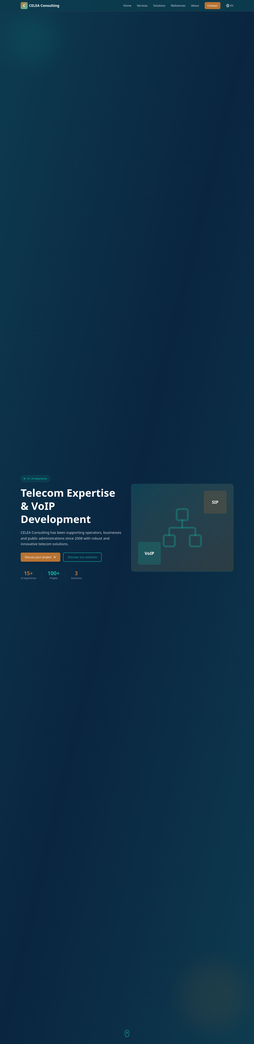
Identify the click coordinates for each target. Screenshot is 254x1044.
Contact (212, 6)
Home (127, 6)
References (178, 6)
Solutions (159, 6)
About (195, 6)
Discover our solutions (82, 557)
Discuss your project (40, 557)
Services (142, 6)
